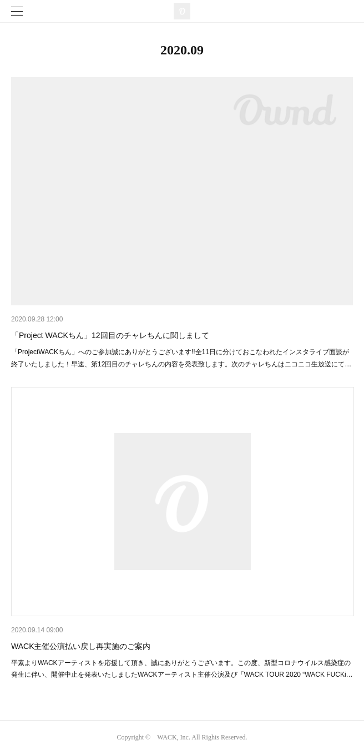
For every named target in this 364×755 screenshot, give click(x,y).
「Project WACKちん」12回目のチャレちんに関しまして (110, 335)
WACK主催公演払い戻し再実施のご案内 (80, 646)
